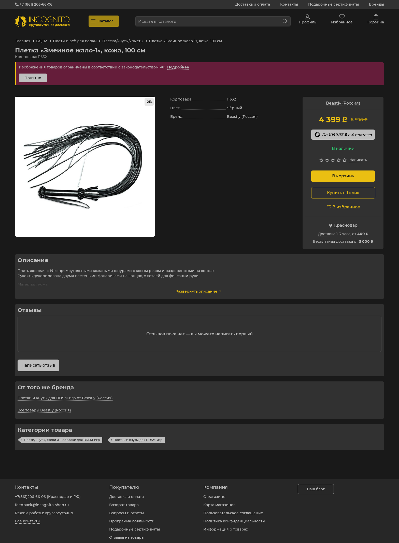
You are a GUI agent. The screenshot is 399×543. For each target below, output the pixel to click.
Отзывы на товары (126, 533)
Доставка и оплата (252, 4)
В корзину (343, 171)
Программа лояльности (131, 517)
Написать (358, 155)
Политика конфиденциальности (234, 517)
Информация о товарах (225, 525)
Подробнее (178, 62)
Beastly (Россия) (343, 98)
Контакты (289, 4)
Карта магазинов (219, 501)
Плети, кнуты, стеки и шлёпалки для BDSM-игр (62, 435)
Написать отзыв (38, 360)
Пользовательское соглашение (233, 509)
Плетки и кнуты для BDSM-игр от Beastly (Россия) (65, 393)
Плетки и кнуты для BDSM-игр (137, 435)
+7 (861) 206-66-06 (33, 4)
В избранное (343, 202)
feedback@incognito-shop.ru (42, 501)
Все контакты (27, 517)
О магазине (214, 493)
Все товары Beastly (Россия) (44, 405)
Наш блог (316, 485)
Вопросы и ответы (126, 509)
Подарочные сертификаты (333, 4)
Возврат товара (124, 501)
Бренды (376, 4)
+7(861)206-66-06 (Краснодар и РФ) (48, 493)
